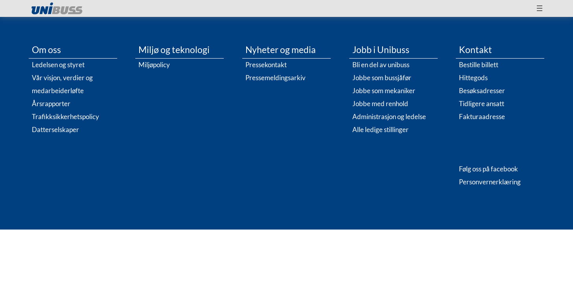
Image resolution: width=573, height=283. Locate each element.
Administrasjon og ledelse (389, 116)
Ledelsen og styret (58, 65)
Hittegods (473, 78)
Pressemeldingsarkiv (275, 78)
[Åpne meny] (539, 8)
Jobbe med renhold (380, 103)
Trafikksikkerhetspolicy (65, 116)
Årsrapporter (51, 103)
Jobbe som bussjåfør (381, 78)
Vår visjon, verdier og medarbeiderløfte (62, 84)
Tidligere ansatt (481, 103)
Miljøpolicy (154, 65)
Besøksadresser (482, 90)
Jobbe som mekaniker (383, 90)
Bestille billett (478, 65)
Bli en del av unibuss (380, 65)
